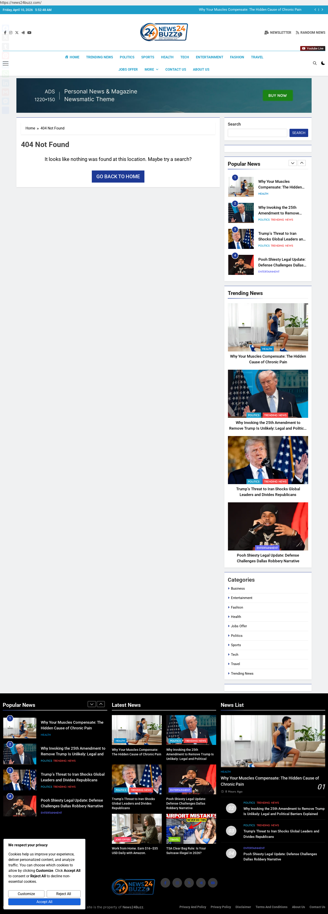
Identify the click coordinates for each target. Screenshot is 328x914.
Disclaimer (243, 907)
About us (201, 69)
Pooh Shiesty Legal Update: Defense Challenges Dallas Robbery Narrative (281, 265)
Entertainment (209, 57)
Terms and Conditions (271, 907)
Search (234, 123)
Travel (257, 57)
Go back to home (118, 176)
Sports (147, 57)
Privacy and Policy (192, 907)
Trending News (99, 57)
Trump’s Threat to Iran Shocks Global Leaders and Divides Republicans (281, 239)
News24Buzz (133, 907)
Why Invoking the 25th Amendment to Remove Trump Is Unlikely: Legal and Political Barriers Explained (268, 428)
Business (238, 588)
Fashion (237, 57)
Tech (184, 57)
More (149, 69)
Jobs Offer (128, 69)
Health (167, 57)
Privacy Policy (221, 907)
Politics (127, 57)
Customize (26, 894)
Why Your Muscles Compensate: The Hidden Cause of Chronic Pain (250, 10)
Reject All (63, 894)
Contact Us (175, 69)
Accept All (44, 902)
